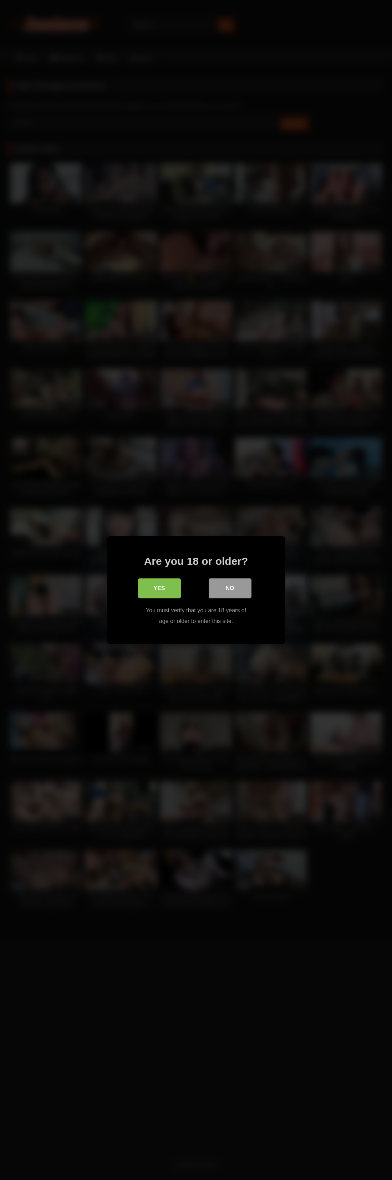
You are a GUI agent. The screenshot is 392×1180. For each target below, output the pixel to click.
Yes (159, 588)
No (230, 588)
